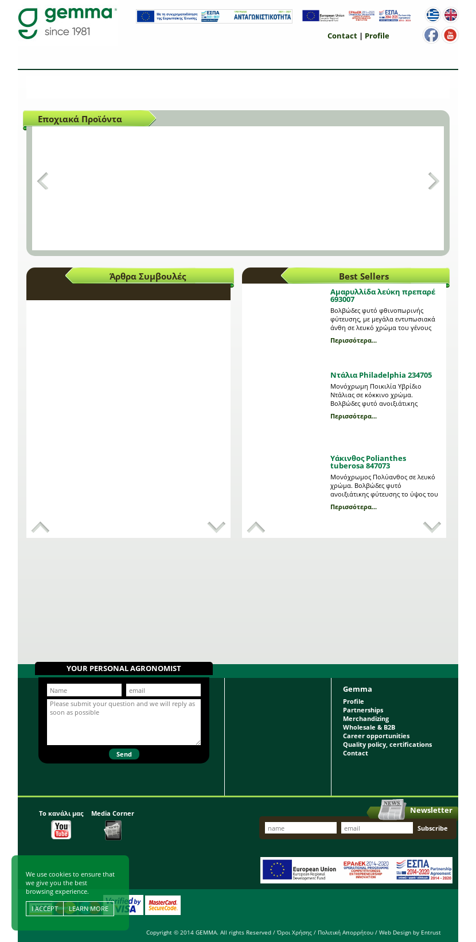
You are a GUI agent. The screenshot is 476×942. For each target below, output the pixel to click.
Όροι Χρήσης (294, 932)
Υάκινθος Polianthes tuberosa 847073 (368, 462)
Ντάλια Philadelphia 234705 (381, 375)
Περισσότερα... (353, 340)
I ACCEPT (45, 908)
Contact (342, 35)
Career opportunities (376, 735)
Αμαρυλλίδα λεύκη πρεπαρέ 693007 (382, 295)
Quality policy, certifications (387, 744)
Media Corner (112, 824)
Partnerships (363, 709)
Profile (377, 35)
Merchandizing (366, 718)
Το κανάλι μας (61, 824)
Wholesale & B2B (369, 727)
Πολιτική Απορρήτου (345, 932)
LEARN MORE (88, 908)
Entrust (431, 932)
